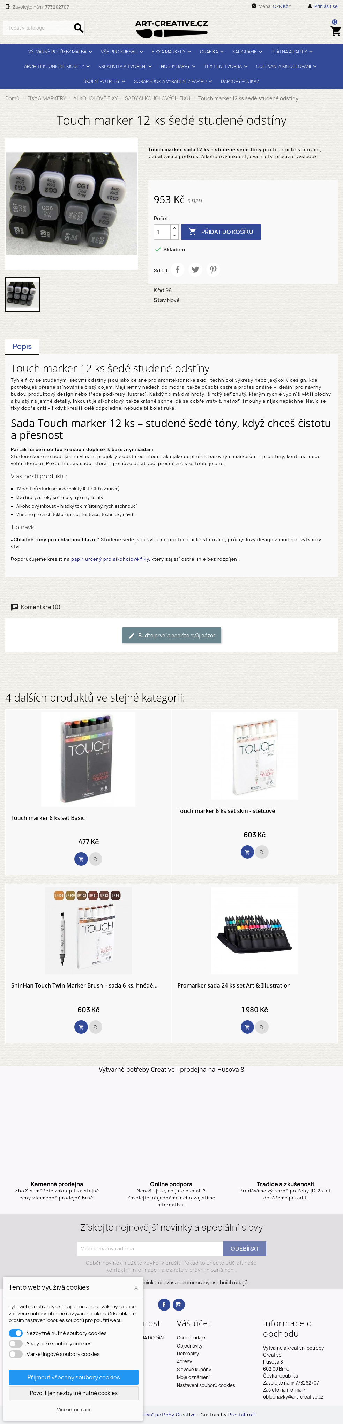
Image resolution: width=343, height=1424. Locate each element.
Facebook (164, 1305)
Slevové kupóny (194, 1369)
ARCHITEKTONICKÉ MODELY (58, 66)
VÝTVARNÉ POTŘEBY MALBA (61, 52)
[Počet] (162, 232)
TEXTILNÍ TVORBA (226, 66)
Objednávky (189, 1346)
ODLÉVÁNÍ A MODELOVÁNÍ (287, 66)
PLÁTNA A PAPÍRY (293, 52)
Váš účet (194, 1323)
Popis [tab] (22, 347)
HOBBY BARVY (179, 66)
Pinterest (213, 270)
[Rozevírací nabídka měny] (283, 6)
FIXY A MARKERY (172, 52)
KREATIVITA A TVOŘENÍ (126, 66)
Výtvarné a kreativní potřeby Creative (151, 1415)
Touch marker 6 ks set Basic (48, 818)
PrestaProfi (242, 1415)
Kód (159, 290)
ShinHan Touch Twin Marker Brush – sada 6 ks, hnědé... (84, 986)
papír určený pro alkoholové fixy (110, 559)
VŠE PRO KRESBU (123, 52)
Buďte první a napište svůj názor (171, 635)
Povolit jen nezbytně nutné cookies (74, 1393)
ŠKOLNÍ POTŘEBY (105, 81)
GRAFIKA (213, 52)
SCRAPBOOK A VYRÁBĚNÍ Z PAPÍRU (174, 81)
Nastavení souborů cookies (206, 1385)
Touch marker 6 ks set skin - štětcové (226, 811)
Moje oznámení (193, 1377)
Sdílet (178, 270)
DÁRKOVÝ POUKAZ (240, 81)
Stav (160, 299)
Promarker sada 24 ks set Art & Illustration (234, 986)
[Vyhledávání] (44, 28)
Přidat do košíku (220, 231)
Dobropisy (188, 1353)
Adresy (184, 1361)
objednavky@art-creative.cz (293, 1397)
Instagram (179, 1305)
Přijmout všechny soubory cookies (74, 1377)
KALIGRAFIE (248, 52)
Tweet (195, 270)
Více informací (73, 1409)
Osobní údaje (191, 1338)
